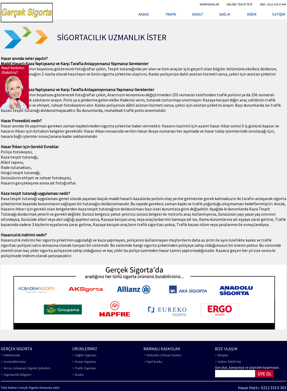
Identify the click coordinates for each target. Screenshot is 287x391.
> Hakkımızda (10, 355)
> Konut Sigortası (84, 361)
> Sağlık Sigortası (84, 355)
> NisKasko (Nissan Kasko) (162, 355)
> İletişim (221, 355)
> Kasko (78, 374)
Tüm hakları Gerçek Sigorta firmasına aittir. (30, 387)
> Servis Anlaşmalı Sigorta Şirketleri (25, 368)
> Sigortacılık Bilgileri (16, 374)
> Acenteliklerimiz (13, 361)
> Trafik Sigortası (84, 368)
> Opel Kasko (153, 361)
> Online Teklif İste (228, 361)
